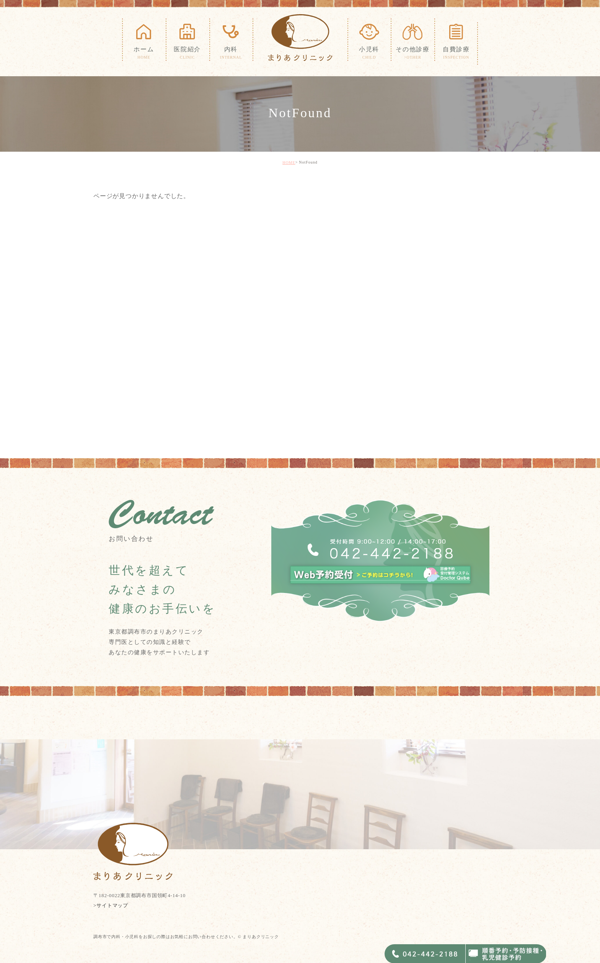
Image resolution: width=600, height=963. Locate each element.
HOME (288, 162)
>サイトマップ (110, 905)
